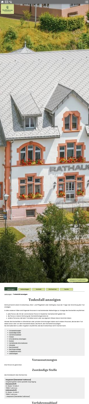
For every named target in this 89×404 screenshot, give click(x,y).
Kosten (11, 341)
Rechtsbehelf (13, 347)
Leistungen (11, 289)
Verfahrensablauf (15, 335)
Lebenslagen (24, 289)
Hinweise (12, 345)
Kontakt (38, 289)
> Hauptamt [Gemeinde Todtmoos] (18, 396)
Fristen (11, 337)
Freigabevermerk (15, 351)
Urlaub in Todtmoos (78, 280)
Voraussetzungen (15, 331)
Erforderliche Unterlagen (17, 339)
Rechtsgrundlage (15, 349)
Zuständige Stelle (15, 333)
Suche (66, 289)
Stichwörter (53, 289)
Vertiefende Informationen (18, 343)
